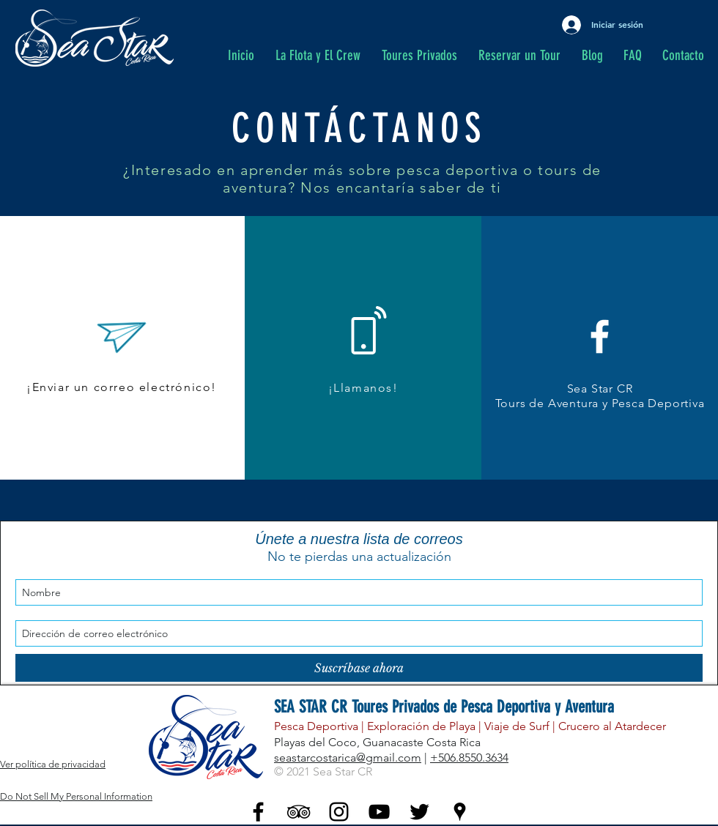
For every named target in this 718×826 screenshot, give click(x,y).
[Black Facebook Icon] (258, 812)
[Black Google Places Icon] (460, 812)
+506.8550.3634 (469, 757)
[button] (422, 55)
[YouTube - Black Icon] (379, 812)
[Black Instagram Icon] (339, 812)
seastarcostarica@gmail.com (347, 757)
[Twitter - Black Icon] (419, 812)
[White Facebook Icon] (599, 336)
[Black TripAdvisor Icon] (298, 812)
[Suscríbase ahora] (359, 668)
